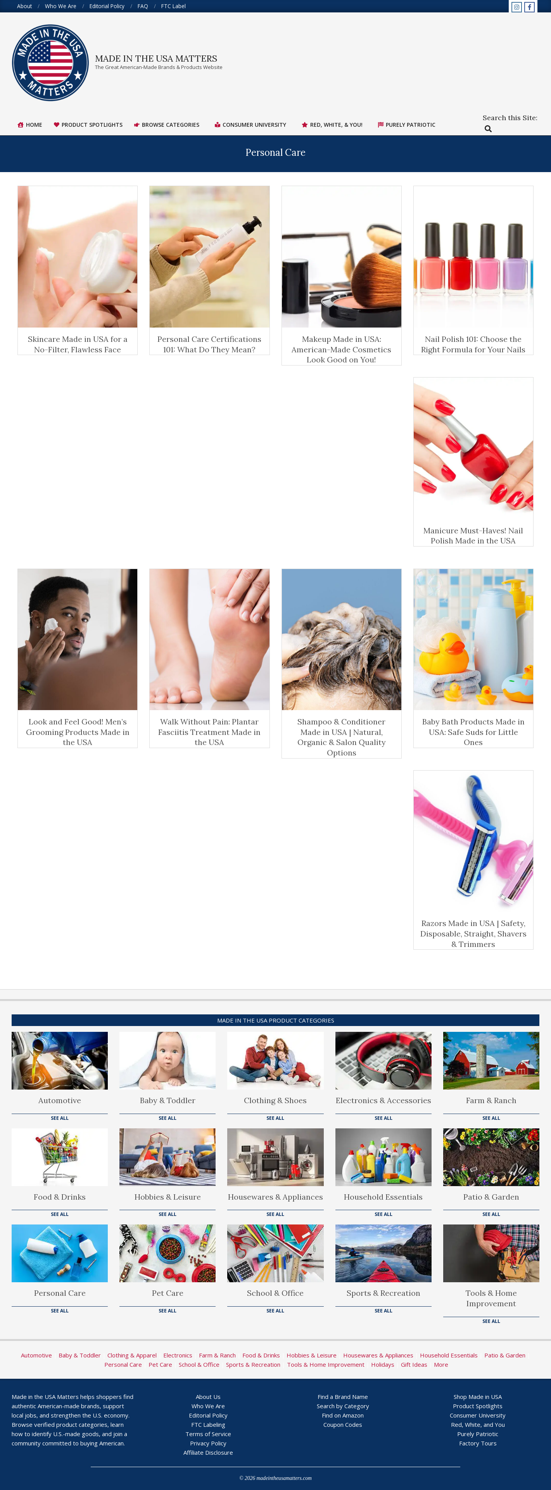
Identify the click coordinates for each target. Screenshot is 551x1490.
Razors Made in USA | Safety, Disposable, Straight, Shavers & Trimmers (473, 933)
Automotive (59, 1100)
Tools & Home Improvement (491, 1298)
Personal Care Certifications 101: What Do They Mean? (209, 344)
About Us (208, 1396)
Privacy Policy (208, 1443)
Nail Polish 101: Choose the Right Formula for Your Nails (473, 344)
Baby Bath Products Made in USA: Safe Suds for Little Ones (473, 732)
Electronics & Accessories (383, 1100)
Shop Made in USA (478, 1396)
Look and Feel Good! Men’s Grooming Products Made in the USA (78, 732)
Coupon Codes (342, 1424)
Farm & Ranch (491, 1100)
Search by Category (343, 1406)
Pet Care (167, 1293)
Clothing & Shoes (275, 1100)
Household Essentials (383, 1197)
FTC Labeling (208, 1424)
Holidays (382, 1364)
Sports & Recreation (383, 1293)
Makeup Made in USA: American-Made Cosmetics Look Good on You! (341, 349)
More (441, 1364)
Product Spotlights (478, 1406)
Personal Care (60, 1293)
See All (60, 1118)
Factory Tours (478, 1443)
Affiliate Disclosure (208, 1452)
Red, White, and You (478, 1424)
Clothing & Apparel (132, 1355)
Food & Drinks (60, 1197)
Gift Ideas (414, 1364)
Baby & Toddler (167, 1100)
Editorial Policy (208, 1415)
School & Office (275, 1293)
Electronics (177, 1355)
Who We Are (208, 1406)
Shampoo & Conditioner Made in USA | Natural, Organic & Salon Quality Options (341, 737)
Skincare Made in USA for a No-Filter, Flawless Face (78, 344)
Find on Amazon (343, 1415)
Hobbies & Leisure (168, 1197)
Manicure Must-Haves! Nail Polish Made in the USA (473, 536)
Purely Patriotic (477, 1434)
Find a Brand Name (343, 1396)
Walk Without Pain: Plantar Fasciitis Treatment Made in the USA (209, 732)
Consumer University (478, 1415)
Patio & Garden (491, 1197)
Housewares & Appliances (275, 1197)
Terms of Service (208, 1434)
